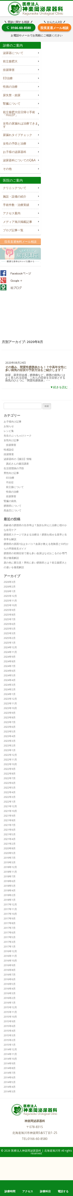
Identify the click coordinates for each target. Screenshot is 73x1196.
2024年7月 (10, 666)
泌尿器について (13, 53)
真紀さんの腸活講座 (17, 463)
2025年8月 (10, 614)
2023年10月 (10, 708)
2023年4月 (10, 736)
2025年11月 (10, 600)
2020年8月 (10, 848)
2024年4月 (10, 680)
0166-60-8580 (21, 28)
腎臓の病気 (10, 501)
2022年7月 (10, 778)
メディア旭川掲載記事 (17, 222)
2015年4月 (10, 1030)
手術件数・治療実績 (16, 205)
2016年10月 (10, 960)
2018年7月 (10, 876)
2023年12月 (10, 698)
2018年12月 (10, 867)
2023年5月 (10, 731)
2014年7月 (10, 1072)
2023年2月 (10, 745)
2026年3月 (10, 582)
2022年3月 (10, 797)
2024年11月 (10, 652)
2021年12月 (10, 806)
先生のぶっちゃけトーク (18, 435)
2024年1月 (10, 694)
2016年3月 (10, 993)
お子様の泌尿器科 (14, 152)
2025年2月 (10, 638)
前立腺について (15, 487)
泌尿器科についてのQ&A (19, 160)
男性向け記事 (11, 473)
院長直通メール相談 (54, 28)
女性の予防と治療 (14, 143)
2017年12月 (10, 904)
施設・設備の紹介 (14, 196)
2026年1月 (10, 591)
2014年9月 (10, 1063)
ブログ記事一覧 (13, 230)
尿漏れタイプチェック (17, 135)
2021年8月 (10, 820)
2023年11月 (10, 703)
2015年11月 (10, 1012)
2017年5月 (10, 937)
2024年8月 (10, 661)
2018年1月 (10, 899)
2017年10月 (10, 914)
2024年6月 (10, 670)
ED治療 (8, 78)
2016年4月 (10, 988)
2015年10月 (10, 1016)
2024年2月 (10, 689)
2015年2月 (10, 1040)
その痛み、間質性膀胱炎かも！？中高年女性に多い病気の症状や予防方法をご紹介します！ (36, 368)
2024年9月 (10, 656)
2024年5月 (10, 675)
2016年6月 (10, 979)
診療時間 (9, 1191)
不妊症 (10, 482)
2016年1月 (10, 1002)
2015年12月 (10, 1007)
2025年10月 (10, 605)
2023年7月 (10, 722)
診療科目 (45, 1191)
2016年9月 (10, 965)
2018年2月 (10, 895)
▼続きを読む (59, 387)
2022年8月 (10, 773)
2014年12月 (10, 1049)
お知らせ (9, 426)
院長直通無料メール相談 (20, 242)
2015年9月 (10, 1021)
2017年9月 (10, 918)
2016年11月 (10, 956)
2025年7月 (10, 619)
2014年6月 (10, 1077)
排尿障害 (9, 70)
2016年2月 (10, 998)
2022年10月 (10, 764)
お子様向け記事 (12, 421)
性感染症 (9, 449)
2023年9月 (10, 712)
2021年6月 (10, 829)
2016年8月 (10, 970)
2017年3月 (10, 942)
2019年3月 (10, 862)
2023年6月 (10, 727)
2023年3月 (10, 741)
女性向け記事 (11, 440)
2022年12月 (10, 755)
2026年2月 (10, 586)
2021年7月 (10, 825)
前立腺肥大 (10, 61)
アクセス (27, 1191)
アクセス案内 (11, 213)
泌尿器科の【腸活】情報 (18, 459)
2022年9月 (10, 769)
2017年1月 (10, 946)
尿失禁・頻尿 (11, 95)
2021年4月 (10, 839)
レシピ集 (9, 431)
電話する (63, 1191)
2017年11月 (10, 909)
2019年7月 (10, 857)
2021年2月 (10, 843)
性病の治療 (10, 87)
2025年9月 (10, 610)
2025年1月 (10, 642)
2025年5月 (10, 628)
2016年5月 (10, 984)
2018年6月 (10, 881)
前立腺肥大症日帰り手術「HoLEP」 (19, 113)
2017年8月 (10, 923)
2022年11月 (10, 759)
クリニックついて (14, 188)
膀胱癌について (12, 505)
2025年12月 (10, 596)
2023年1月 (10, 750)
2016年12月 (10, 951)
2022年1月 (10, 801)
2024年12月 (10, 647)
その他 (7, 169)
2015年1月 (10, 1044)
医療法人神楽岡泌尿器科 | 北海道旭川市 (36, 8)
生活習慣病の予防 (14, 468)
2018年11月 (10, 871)
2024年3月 (10, 684)
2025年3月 (10, 633)
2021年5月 (10, 834)
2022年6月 (10, 783)
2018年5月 (10, 885)
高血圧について (12, 510)
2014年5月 (10, 1082)
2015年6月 (10, 1026)
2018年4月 (10, 890)
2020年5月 (10, 853)
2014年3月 (10, 1091)
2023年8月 (10, 717)
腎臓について (11, 103)
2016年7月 (10, 974)
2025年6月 (10, 624)
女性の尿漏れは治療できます (20, 124)
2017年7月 (10, 928)
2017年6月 (10, 932)
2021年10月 (10, 811)
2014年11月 (10, 1054)
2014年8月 (10, 1068)
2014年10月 (10, 1058)
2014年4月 (10, 1086)
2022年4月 (10, 792)
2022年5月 (10, 787)
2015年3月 (10, 1035)
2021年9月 (10, 815)
